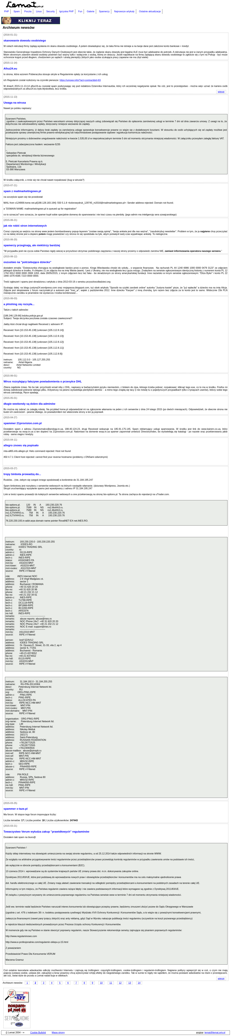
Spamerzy (104, 11)
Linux (39, 11)
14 (139, 983)
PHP (6, 11)
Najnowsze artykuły (124, 11)
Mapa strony (58, 1032)
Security (50, 11)
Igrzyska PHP (66, 11)
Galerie (90, 11)
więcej (220, 91)
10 (101, 983)
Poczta (28, 11)
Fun (80, 11)
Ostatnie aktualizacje (150, 11)
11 (110, 983)
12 (120, 983)
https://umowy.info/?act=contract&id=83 (80, 80)
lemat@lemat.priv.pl (215, 1032)
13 (129, 983)
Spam (17, 11)
